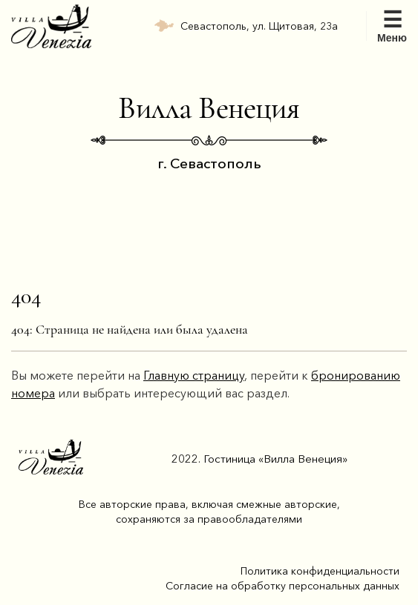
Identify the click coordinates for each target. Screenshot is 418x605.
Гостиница (275, 459)
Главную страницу (193, 375)
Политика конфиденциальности (320, 571)
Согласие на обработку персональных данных (282, 585)
